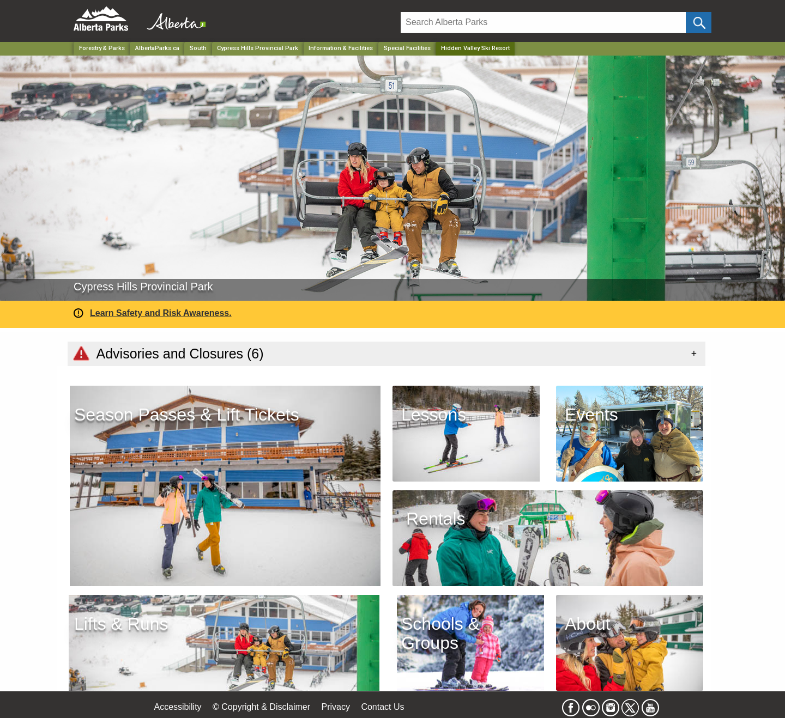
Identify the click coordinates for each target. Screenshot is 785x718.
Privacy (335, 706)
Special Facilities (407, 48)
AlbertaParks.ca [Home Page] (157, 48)
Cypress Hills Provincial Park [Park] (257, 48)
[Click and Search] (698, 22)
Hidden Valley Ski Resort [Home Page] (475, 48)
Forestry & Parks (102, 48)
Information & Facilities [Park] (341, 48)
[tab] (386, 353)
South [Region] (198, 48)
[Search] (543, 22)
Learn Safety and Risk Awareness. (161, 313)
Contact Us (382, 706)
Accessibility (177, 706)
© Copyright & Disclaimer (261, 706)
